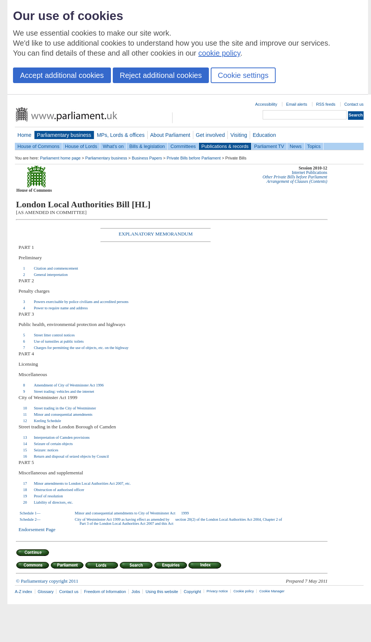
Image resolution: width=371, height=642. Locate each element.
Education (264, 135)
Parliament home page (60, 158)
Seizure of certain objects (53, 444)
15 (25, 450)
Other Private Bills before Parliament (295, 177)
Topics (314, 146)
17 (25, 483)
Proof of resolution (48, 496)
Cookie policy (243, 591)
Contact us (354, 104)
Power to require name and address (61, 308)
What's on (113, 146)
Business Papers (147, 158)
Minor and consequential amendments (63, 414)
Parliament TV (269, 146)
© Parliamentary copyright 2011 (47, 581)
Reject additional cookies (161, 75)
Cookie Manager (272, 591)
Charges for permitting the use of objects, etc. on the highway (81, 348)
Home (24, 135)
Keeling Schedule (47, 421)
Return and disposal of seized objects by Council (71, 456)
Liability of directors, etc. (53, 502)
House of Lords (81, 146)
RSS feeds (325, 104)
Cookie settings (243, 75)
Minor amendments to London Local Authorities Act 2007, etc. (82, 483)
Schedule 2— (30, 519)
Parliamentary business (64, 135)
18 (25, 490)
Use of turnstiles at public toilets (58, 341)
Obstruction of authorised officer (59, 490)
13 (25, 437)
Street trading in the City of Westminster (65, 408)
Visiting (238, 135)
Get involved (210, 135)
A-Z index (23, 591)
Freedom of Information (105, 591)
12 (25, 421)
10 (25, 408)
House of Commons (38, 146)
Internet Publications (309, 172)
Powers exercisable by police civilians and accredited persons (81, 302)
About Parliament (170, 135)
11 (25, 414)
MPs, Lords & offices (121, 135)
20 (25, 502)
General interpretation (51, 275)
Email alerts (296, 104)
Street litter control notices (54, 335)
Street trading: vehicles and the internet (64, 391)
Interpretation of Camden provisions (61, 437)
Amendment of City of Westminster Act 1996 (69, 385)
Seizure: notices (46, 450)
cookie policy (219, 53)
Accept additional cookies (62, 75)
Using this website (161, 591)
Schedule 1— (30, 513)
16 (25, 456)
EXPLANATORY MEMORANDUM (156, 234)
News (296, 146)
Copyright (192, 591)
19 (25, 496)
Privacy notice (217, 591)
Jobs (135, 591)
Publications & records (225, 146)
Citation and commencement (56, 268)
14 (25, 444)
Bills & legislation (147, 146)
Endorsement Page (37, 529)
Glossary (46, 591)
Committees (183, 146)
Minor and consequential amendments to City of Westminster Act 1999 (132, 513)
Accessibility (266, 104)
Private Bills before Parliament (194, 158)
